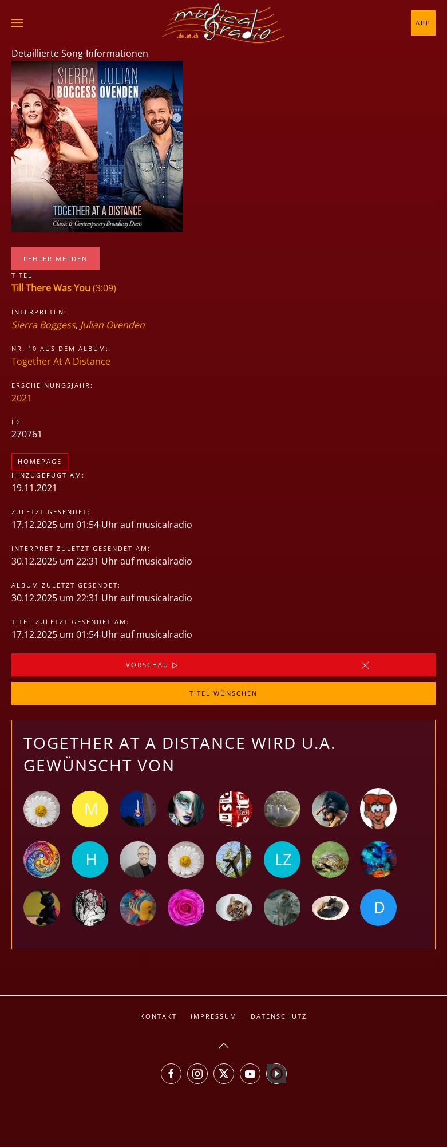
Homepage (40, 461)
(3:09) (63, 288)
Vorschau (153, 665)
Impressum (214, 1016)
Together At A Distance (60, 361)
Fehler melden (55, 258)
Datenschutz (279, 1016)
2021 (21, 398)
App (423, 22)
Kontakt (158, 1016)
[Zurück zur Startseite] (224, 23)
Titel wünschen (223, 693)
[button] (17, 23)
